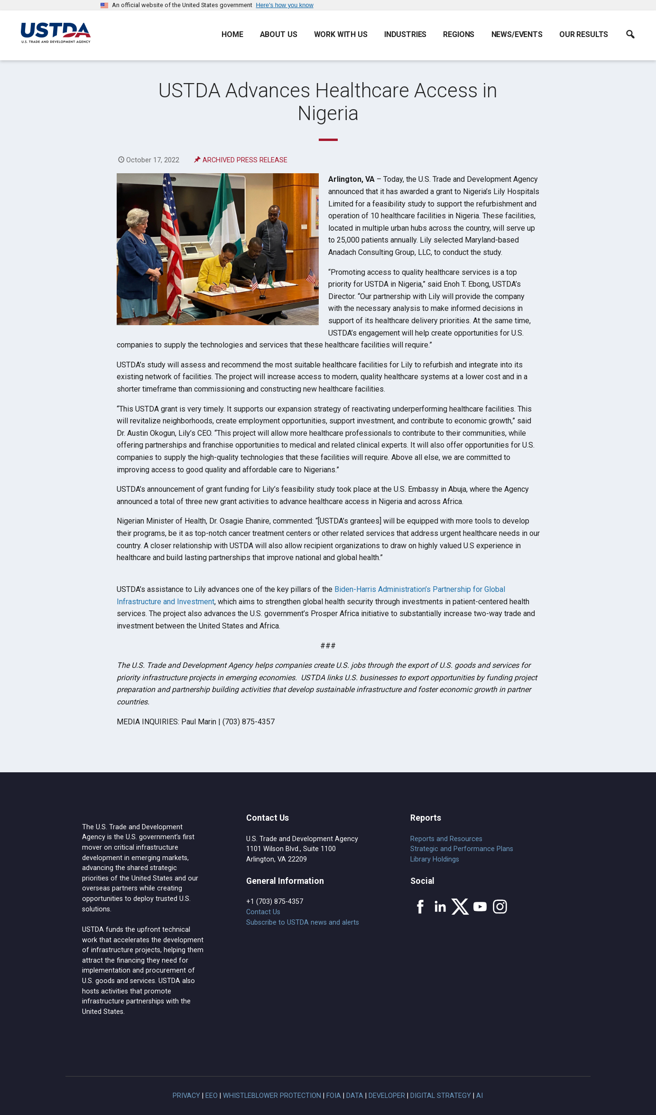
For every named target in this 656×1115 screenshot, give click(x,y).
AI (479, 1096)
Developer (387, 1096)
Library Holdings (434, 859)
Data (354, 1096)
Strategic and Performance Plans (461, 849)
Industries (405, 34)
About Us (278, 34)
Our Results (583, 34)
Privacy (186, 1096)
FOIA (333, 1096)
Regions (458, 34)
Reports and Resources (446, 839)
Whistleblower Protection (272, 1096)
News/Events (517, 34)
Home (232, 34)
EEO (211, 1096)
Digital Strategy (440, 1096)
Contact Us (263, 912)
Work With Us (341, 34)
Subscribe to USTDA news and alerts (302, 922)
